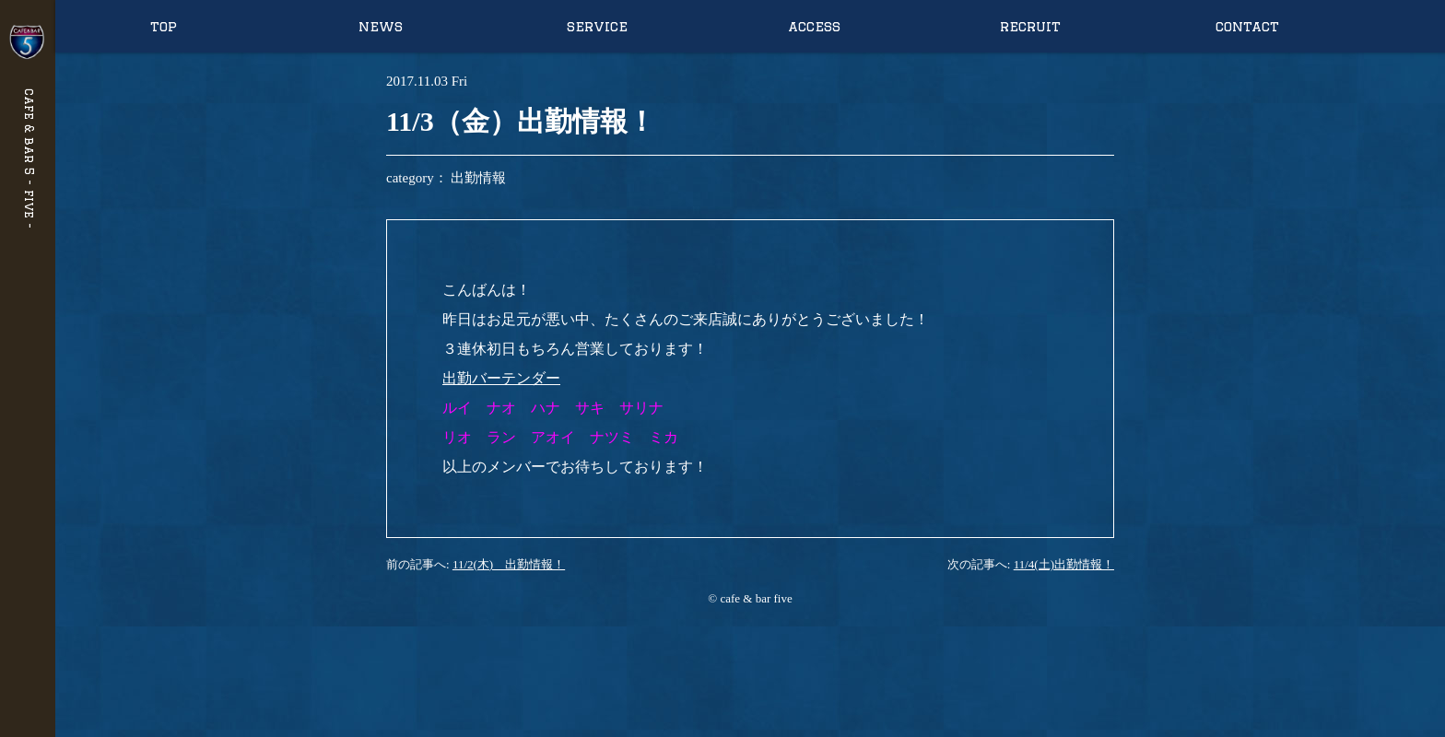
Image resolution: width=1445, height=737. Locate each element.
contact (1247, 26)
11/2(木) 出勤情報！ (508, 564)
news (380, 26)
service (597, 26)
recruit (1030, 26)
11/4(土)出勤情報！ (1064, 564)
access (814, 26)
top (163, 26)
